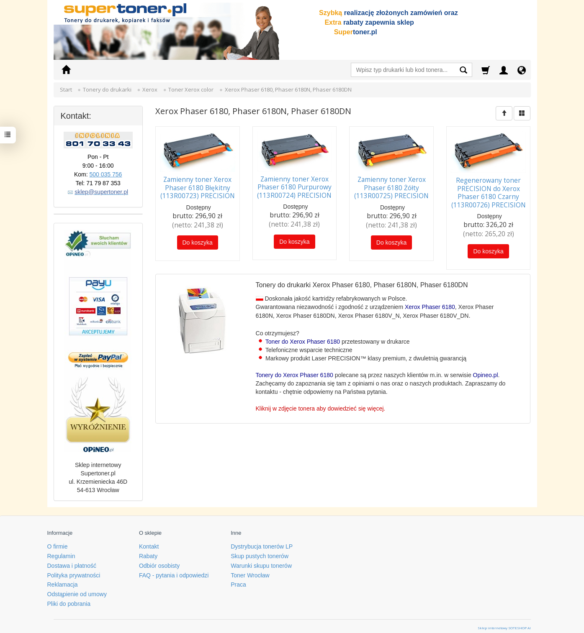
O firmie (57, 543)
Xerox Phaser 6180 (430, 305)
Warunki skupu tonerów (261, 562)
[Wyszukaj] (463, 71)
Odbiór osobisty (159, 562)
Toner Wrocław (250, 571)
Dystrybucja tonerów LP (262, 543)
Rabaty (148, 552)
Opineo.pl (485, 373)
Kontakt (149, 543)
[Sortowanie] (504, 113)
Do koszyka (198, 241)
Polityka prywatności (73, 571)
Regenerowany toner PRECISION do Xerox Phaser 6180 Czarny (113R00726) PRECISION (488, 191)
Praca (238, 581)
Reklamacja (62, 581)
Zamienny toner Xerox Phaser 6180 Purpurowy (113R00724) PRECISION (294, 186)
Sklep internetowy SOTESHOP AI (504, 624)
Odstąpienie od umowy (77, 590)
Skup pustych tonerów (259, 552)
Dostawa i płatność (72, 562)
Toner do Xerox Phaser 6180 (302, 340)
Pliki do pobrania (69, 600)
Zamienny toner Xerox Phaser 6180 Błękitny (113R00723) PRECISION (197, 187)
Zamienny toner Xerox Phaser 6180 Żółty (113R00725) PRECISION (391, 187)
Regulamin (61, 552)
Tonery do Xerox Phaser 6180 (294, 373)
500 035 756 (106, 174)
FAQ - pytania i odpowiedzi (174, 571)
